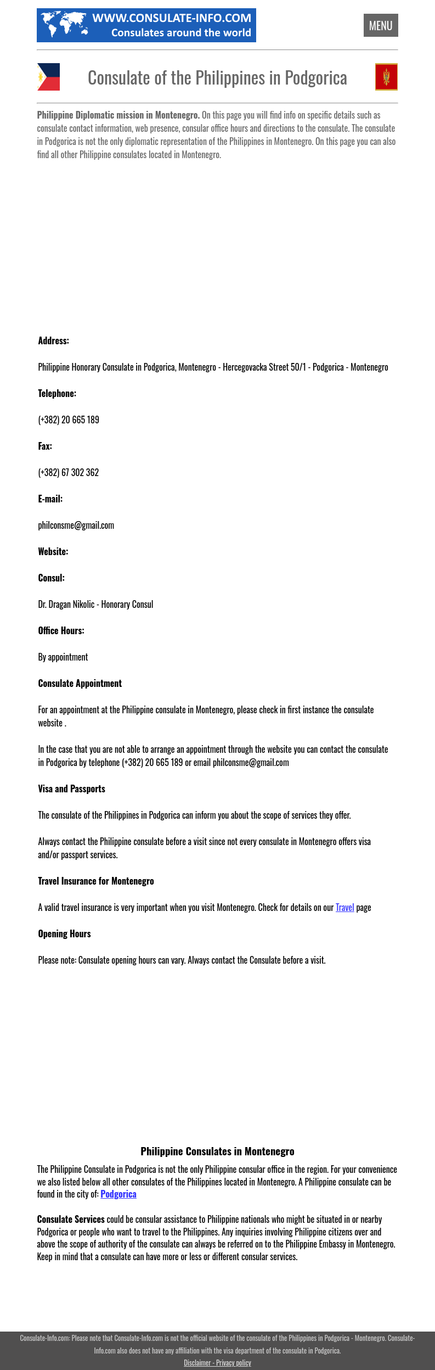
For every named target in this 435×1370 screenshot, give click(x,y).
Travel (345, 907)
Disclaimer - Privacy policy (217, 1362)
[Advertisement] (217, 241)
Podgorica (118, 1193)
